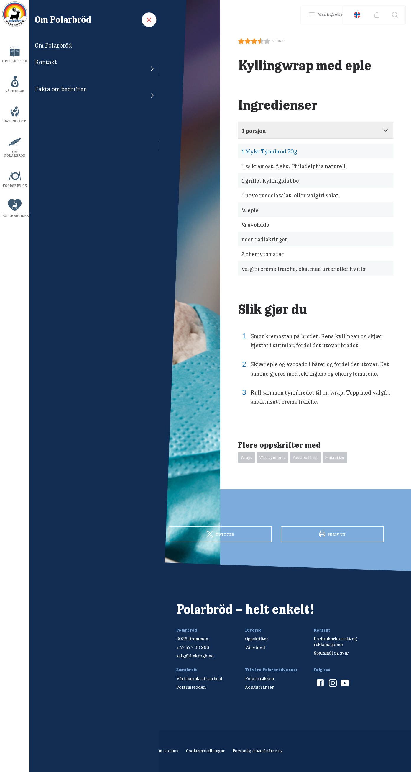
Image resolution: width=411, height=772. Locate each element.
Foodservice (15, 186)
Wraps (246, 457)
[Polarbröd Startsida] (74, 616)
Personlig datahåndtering (258, 750)
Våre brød (14, 91)
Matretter (335, 457)
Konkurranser (259, 687)
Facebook (108, 534)
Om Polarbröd (15, 154)
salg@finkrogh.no (195, 656)
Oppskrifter (14, 61)
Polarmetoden (191, 687)
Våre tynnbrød (272, 457)
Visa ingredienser (330, 14)
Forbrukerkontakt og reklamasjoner (335, 641)
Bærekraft (15, 121)
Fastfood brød (305, 457)
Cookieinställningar (205, 750)
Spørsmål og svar (331, 653)
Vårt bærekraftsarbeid (199, 678)
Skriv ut (332, 534)
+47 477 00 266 (192, 647)
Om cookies (167, 750)
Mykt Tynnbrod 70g (269, 151)
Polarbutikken (15, 216)
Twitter (220, 534)
